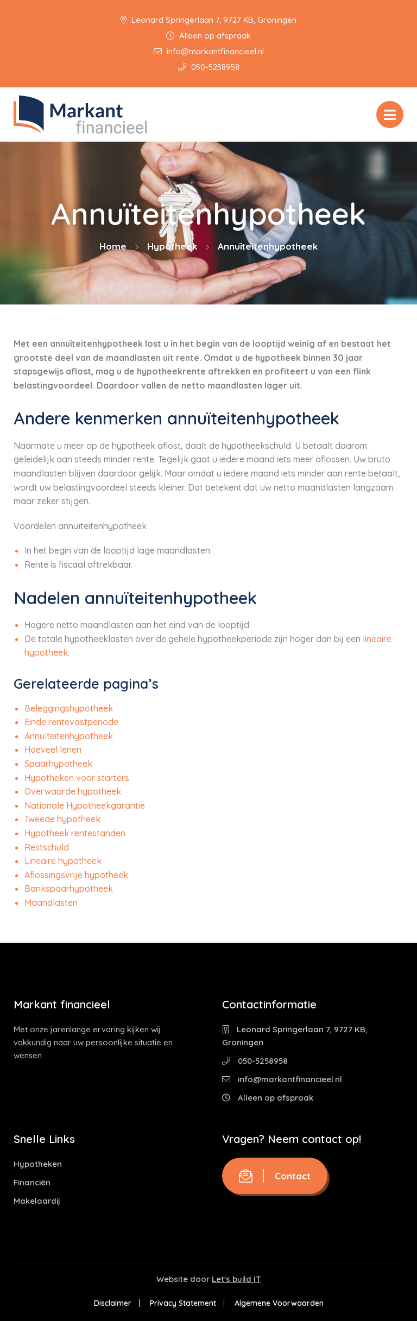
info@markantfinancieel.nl (209, 51)
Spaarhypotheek (58, 763)
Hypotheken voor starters (76, 777)
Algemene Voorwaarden (279, 1303)
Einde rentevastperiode (71, 721)
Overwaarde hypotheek (72, 791)
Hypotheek (172, 246)
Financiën (32, 1182)
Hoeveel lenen (52, 749)
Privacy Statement (183, 1303)
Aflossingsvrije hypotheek (76, 874)
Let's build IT (236, 1279)
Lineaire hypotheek (63, 860)
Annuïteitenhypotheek (68, 736)
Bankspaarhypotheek (68, 888)
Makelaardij (37, 1201)
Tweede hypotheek (62, 819)
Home (113, 246)
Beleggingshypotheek (68, 708)
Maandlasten (51, 902)
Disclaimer (112, 1303)
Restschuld (46, 847)
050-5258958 (208, 67)
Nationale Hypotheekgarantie (84, 805)
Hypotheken (38, 1164)
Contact (275, 1176)
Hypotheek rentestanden (74, 833)
